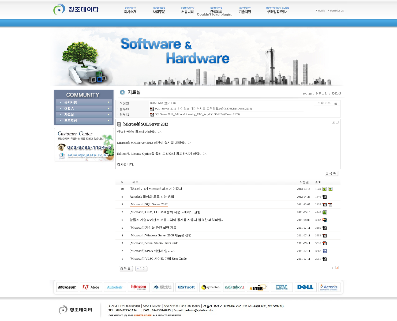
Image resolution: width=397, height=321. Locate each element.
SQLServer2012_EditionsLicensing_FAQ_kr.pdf (180, 114)
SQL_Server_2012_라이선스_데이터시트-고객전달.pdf (186, 108)
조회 (318, 182)
